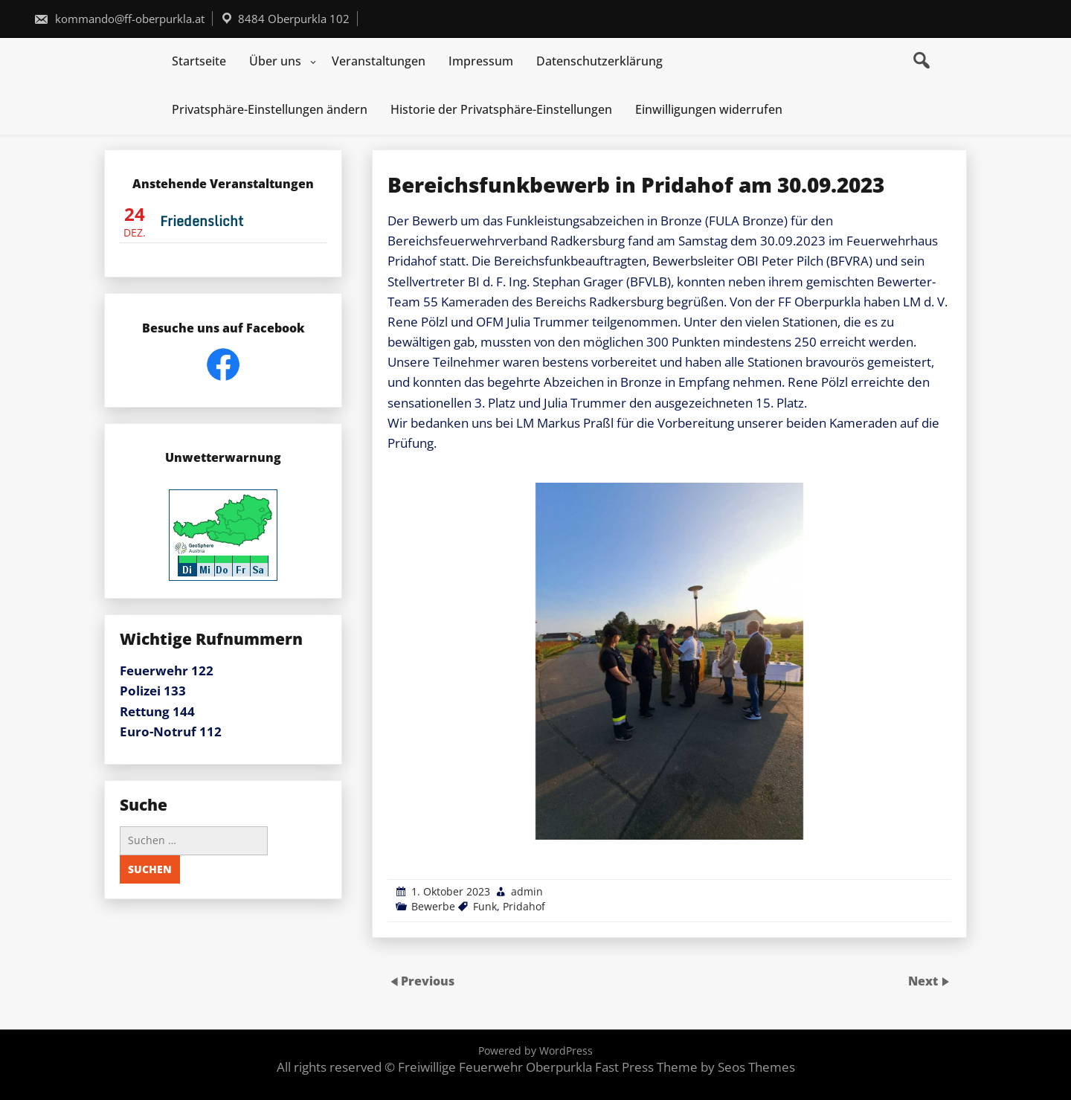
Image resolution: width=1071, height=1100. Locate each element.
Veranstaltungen (378, 61)
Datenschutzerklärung (599, 61)
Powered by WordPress (535, 1050)
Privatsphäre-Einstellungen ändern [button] (269, 109)
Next (924, 981)
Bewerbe (433, 906)
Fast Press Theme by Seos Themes (695, 1066)
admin (527, 891)
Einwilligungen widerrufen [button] (708, 109)
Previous (427, 981)
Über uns (275, 61)
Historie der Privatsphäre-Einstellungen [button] (501, 109)
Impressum (480, 61)
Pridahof (524, 906)
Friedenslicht (201, 221)
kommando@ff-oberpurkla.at (119, 18)
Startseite (199, 61)
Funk (485, 906)
